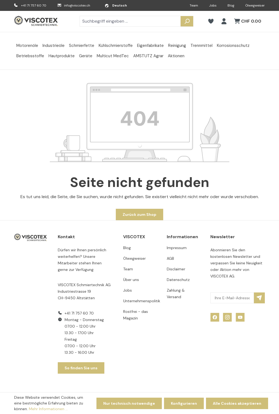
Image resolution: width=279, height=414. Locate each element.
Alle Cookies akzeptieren (237, 403)
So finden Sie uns (81, 367)
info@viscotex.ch (77, 5)
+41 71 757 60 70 (33, 5)
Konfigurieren (184, 403)
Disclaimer (176, 269)
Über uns (131, 279)
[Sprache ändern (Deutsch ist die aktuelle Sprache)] (116, 5)
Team (194, 5)
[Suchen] (186, 21)
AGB (170, 258)
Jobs (213, 5)
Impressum (177, 247)
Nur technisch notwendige (129, 403)
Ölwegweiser (255, 5)
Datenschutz (178, 279)
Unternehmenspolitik (141, 300)
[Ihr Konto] (224, 21)
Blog (231, 5)
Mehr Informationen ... (48, 408)
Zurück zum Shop (139, 214)
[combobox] (130, 21)
